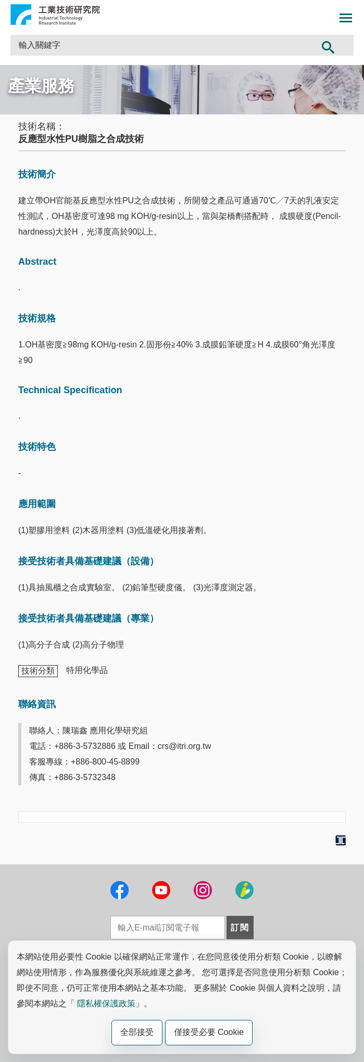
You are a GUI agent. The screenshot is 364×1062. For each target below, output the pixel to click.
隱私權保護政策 (106, 1003)
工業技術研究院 (55, 14)
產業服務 (41, 85)
